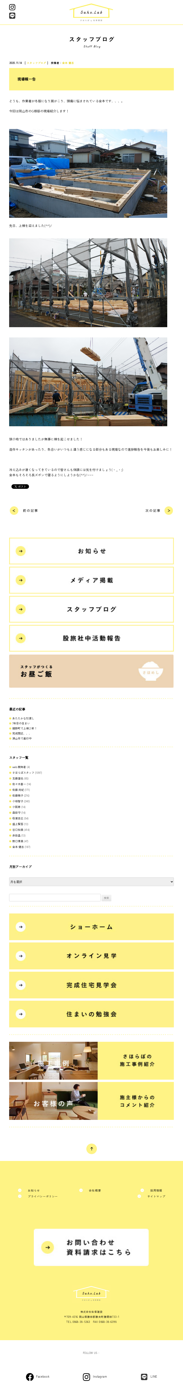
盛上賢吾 (17, 824)
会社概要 (95, 1190)
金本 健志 (68, 63)
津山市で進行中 (22, 738)
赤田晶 (16, 835)
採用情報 (156, 1190)
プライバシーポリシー (43, 1196)
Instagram (100, 1376)
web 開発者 (19, 767)
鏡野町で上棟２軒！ (24, 728)
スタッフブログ (36, 63)
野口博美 (17, 841)
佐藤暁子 (17, 795)
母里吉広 (17, 818)
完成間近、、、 (22, 733)
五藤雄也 (17, 778)
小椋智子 (17, 801)
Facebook (42, 1376)
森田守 (16, 812)
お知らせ (34, 1190)
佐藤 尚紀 (18, 790)
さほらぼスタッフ (23, 772)
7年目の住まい (21, 723)
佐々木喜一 (19, 784)
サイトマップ (156, 1196)
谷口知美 (17, 830)
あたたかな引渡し (23, 718)
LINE (154, 1376)
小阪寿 (16, 807)
